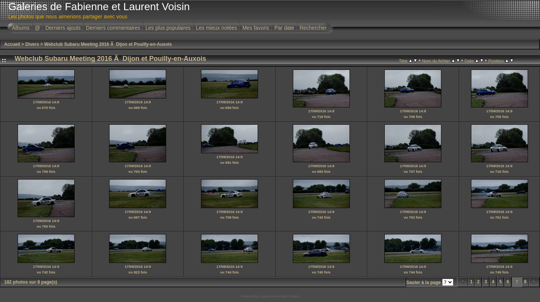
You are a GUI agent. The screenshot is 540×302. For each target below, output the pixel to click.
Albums (21, 28)
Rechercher (313, 28)
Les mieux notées (216, 28)
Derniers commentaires (113, 28)
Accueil (12, 44)
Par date (284, 28)
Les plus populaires (168, 28)
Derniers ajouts (63, 28)
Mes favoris (255, 28)
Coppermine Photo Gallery (279, 296)
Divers (32, 44)
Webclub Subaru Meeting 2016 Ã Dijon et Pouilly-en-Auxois (108, 44)
